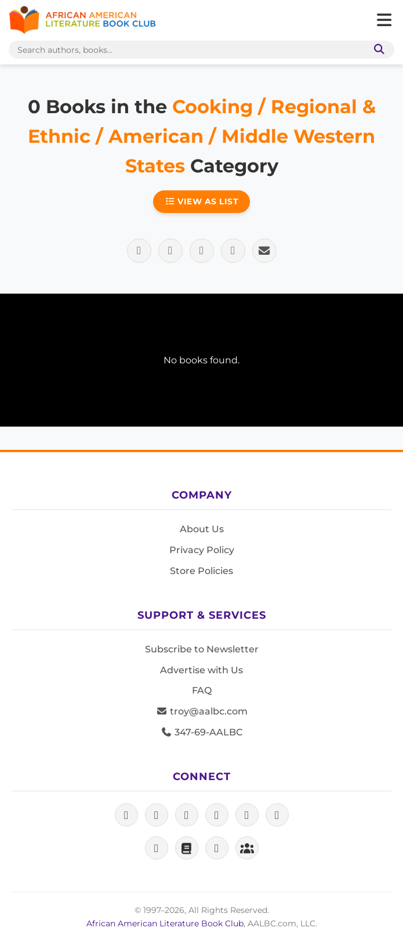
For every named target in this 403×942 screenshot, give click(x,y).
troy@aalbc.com (202, 711)
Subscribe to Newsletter (202, 649)
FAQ (202, 690)
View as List (202, 201)
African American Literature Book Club (165, 923)
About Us (202, 529)
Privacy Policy (201, 549)
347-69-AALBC (201, 732)
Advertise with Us (201, 670)
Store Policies (201, 570)
